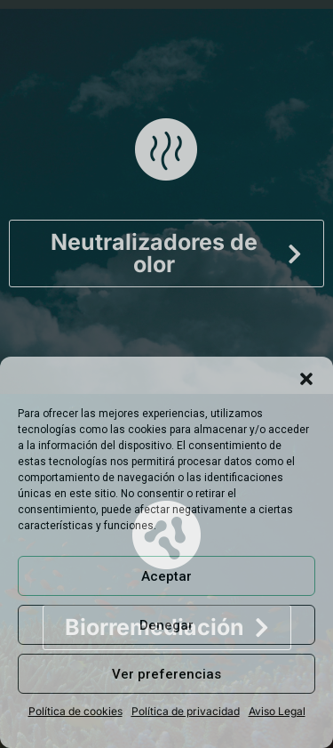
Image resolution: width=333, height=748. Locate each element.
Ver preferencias (166, 674)
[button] (306, 379)
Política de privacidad (185, 711)
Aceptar (166, 576)
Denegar (166, 625)
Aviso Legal (277, 711)
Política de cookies (75, 711)
